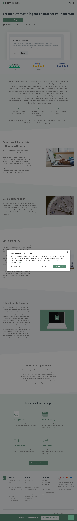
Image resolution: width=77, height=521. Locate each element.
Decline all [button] (45, 266)
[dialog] (38, 260)
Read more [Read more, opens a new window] (19, 262)
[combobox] (67, 252)
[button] (16, 267)
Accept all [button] (59, 266)
